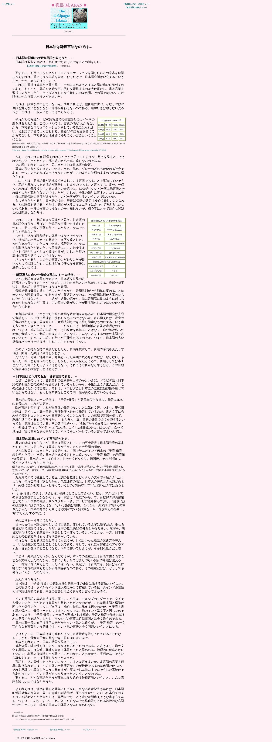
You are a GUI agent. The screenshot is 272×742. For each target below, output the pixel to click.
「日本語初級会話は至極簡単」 (42, 65)
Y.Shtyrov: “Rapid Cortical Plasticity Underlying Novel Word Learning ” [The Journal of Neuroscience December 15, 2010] (59, 150)
